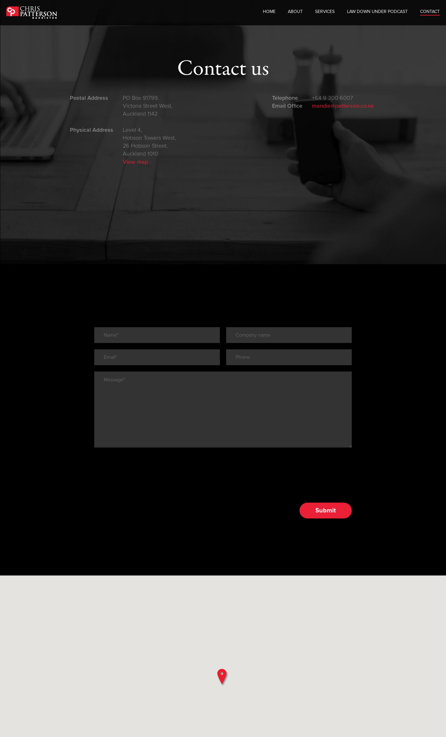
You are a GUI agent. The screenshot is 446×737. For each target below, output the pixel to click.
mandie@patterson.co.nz (343, 105)
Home (269, 12)
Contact (430, 12)
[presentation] (142, 436)
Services (325, 12)
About (295, 12)
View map (135, 161)
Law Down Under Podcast (377, 12)
